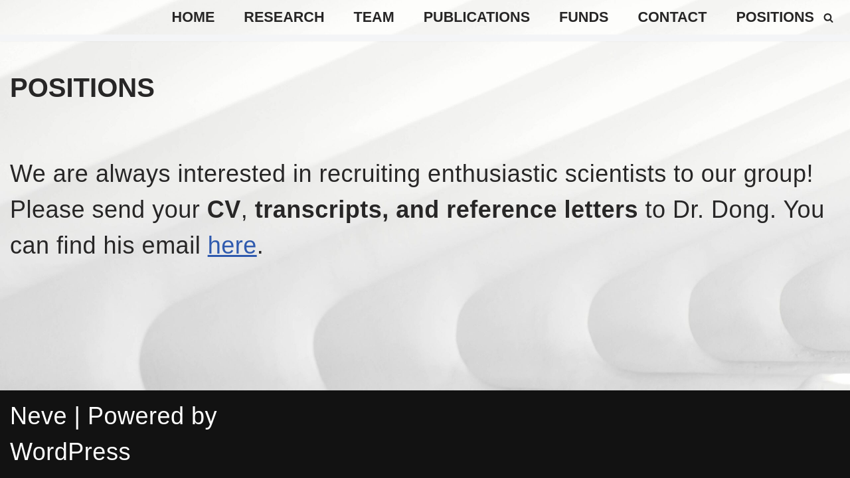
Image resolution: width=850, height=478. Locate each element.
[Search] (828, 18)
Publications (477, 17)
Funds (583, 17)
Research (284, 17)
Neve (38, 416)
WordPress (70, 451)
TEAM (374, 17)
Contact (672, 17)
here (232, 245)
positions (775, 17)
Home (193, 17)
